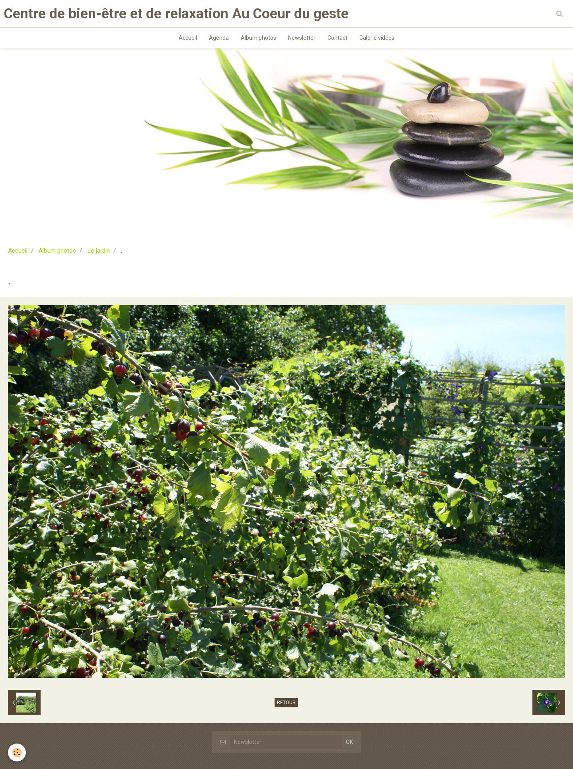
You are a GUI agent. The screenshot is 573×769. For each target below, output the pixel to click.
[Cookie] (17, 752)
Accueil (188, 38)
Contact (337, 38)
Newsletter (302, 38)
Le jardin (98, 250)
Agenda (219, 38)
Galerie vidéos (376, 38)
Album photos (258, 38)
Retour (286, 702)
